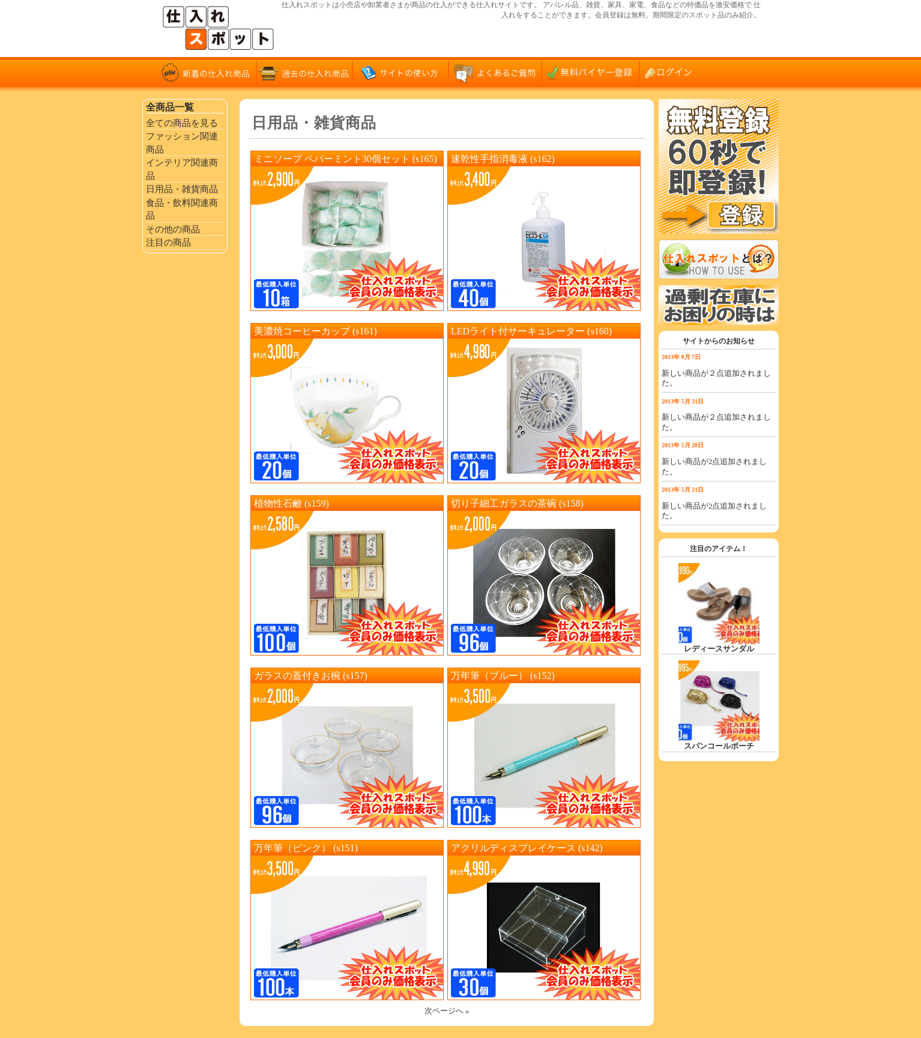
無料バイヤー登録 (593, 72)
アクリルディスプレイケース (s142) (527, 848)
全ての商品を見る (182, 123)
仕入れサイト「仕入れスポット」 (220, 28)
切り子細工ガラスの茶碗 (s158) (517, 503)
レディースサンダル (719, 649)
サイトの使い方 (400, 72)
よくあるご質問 (496, 72)
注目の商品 (168, 242)
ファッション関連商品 (182, 142)
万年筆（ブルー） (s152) (503, 676)
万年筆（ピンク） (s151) (306, 848)
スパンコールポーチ (719, 746)
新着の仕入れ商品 (208, 72)
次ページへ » (447, 1011)
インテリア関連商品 (182, 169)
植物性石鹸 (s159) (291, 503)
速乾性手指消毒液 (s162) (503, 159)
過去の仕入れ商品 (304, 72)
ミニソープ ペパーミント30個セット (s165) (345, 159)
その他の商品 (173, 229)
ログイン (674, 72)
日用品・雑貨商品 (182, 189)
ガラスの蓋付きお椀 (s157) (310, 676)
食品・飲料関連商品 (182, 209)
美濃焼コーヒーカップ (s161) (315, 331)
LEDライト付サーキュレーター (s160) (531, 331)
